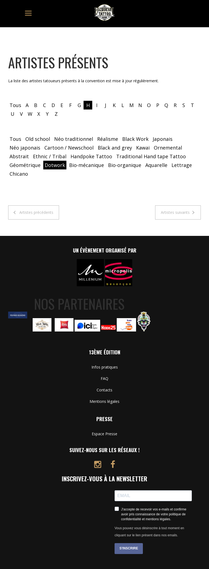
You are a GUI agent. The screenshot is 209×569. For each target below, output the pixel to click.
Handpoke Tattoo (91, 156)
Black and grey (115, 147)
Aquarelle (156, 165)
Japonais (163, 139)
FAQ (104, 378)
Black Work (135, 139)
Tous (15, 105)
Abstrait (19, 156)
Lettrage (181, 165)
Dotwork (55, 165)
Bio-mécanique (86, 165)
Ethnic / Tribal (49, 156)
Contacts (104, 389)
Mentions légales (104, 401)
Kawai (143, 147)
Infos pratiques (104, 367)
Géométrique (25, 165)
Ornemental (168, 147)
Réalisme (107, 139)
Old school (37, 139)
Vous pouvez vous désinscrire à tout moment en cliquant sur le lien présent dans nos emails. (149, 531)
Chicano (19, 174)
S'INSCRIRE (128, 548)
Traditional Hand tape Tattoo (151, 156)
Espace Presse (104, 433)
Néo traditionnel (73, 139)
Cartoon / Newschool (69, 147)
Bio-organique (124, 165)
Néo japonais (25, 147)
